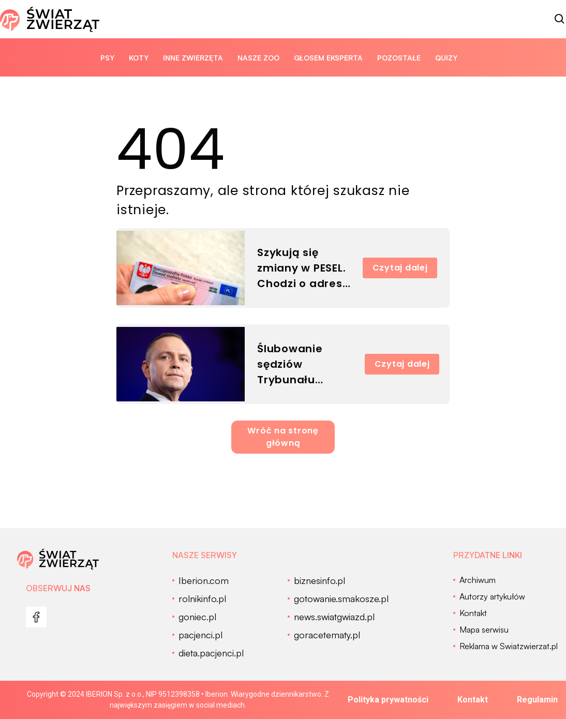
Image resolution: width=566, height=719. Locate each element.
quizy (446, 57)
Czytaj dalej (400, 268)
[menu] (36, 617)
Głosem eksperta (328, 57)
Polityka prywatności (388, 700)
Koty (138, 57)
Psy (107, 57)
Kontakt (472, 700)
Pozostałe (399, 57)
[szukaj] (560, 19)
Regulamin (537, 700)
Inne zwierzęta (193, 57)
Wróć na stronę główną (283, 437)
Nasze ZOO (258, 57)
